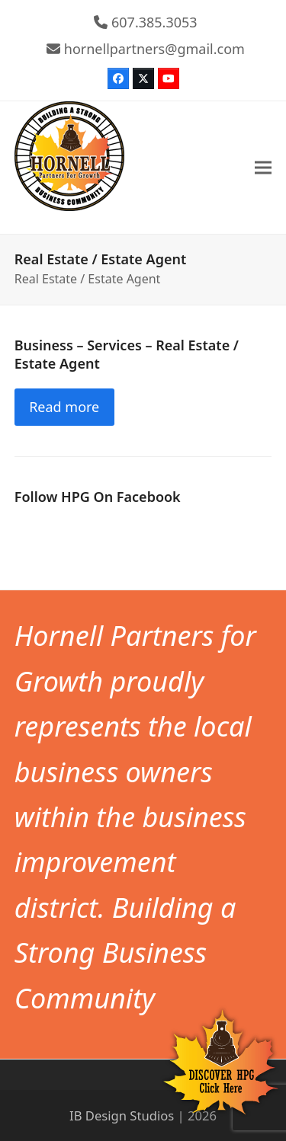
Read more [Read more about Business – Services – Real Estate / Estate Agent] (64, 407)
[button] (263, 167)
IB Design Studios (121, 1115)
